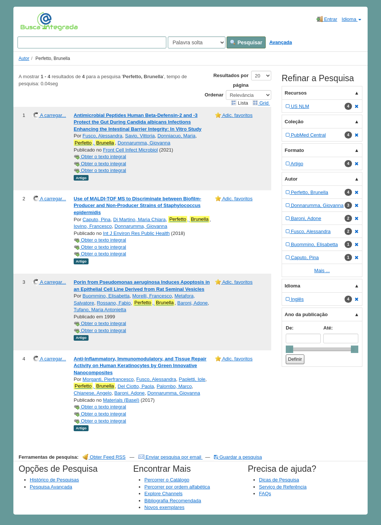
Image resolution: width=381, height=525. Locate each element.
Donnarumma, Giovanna (144, 143)
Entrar (327, 19)
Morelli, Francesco (152, 296)
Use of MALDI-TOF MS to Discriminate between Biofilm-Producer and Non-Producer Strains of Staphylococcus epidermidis (137, 205)
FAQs (265, 493)
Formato (294, 150)
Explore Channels (163, 493)
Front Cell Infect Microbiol (130, 150)
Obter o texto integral (100, 156)
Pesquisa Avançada (51, 487)
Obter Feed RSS (104, 457)
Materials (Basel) (121, 400)
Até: (328, 328)
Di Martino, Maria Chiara (139, 219)
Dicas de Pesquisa (279, 480)
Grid (261, 103)
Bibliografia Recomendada (172, 500)
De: (290, 328)
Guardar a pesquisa (238, 457)
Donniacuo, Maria (176, 136)
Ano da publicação (306, 314)
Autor (24, 58)
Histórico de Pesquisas (54, 480)
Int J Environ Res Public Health (136, 233)
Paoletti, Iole (192, 379)
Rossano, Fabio (114, 303)
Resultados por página (231, 80)
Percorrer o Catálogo (166, 480)
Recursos (296, 93)
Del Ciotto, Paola (136, 386)
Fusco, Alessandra (102, 136)
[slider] (289, 349)
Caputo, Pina (97, 219)
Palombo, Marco (174, 386)
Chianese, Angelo (93, 393)
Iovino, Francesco (93, 226)
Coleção (294, 121)
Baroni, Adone (192, 303)
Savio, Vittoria (140, 136)
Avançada (280, 42)
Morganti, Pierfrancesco (108, 379)
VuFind (32, 21)
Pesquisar (246, 42)
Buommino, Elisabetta (106, 296)
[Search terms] (91, 42)
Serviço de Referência (283, 487)
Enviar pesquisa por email (170, 457)
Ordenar (214, 95)
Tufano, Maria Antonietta (100, 309)
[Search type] (196, 42)
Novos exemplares (164, 507)
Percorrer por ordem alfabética (177, 487)
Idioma (351, 19)
